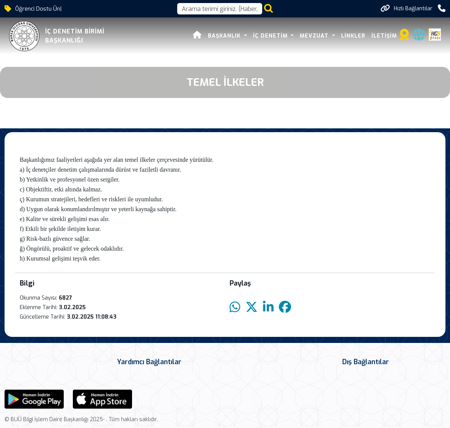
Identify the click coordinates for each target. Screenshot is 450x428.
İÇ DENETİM (271, 35)
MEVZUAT (315, 35)
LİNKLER (353, 35)
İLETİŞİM (384, 35)
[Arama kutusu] (219, 8)
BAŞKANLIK (225, 35)
